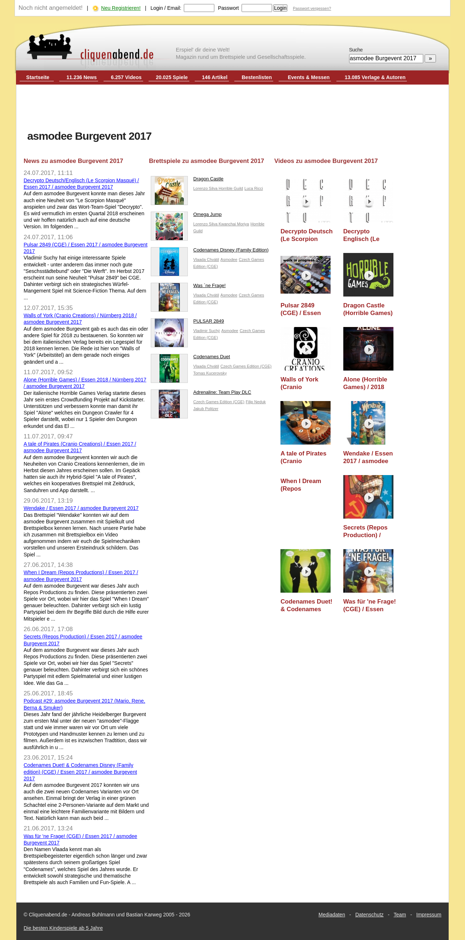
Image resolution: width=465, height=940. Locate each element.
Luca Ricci (253, 188)
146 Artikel (214, 77)
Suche (356, 50)
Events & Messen (308, 77)
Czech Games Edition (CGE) (246, 366)
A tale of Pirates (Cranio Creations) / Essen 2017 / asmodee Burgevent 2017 (303, 457)
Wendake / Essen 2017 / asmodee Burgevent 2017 (81, 508)
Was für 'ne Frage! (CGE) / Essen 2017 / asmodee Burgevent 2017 (369, 605)
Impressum (428, 914)
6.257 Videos (126, 77)
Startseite (37, 77)
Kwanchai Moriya (234, 224)
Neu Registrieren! (121, 8)
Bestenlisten (257, 77)
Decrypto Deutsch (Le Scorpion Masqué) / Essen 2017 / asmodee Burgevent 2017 (306, 235)
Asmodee (229, 259)
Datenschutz (369, 914)
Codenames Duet (190, 358)
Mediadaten (332, 914)
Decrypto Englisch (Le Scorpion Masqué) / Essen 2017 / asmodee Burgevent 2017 (367, 235)
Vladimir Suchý (206, 330)
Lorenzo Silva (206, 188)
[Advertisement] (232, 108)
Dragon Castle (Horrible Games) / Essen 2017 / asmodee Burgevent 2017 (368, 309)
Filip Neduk (256, 402)
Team (400, 914)
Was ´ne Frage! (188, 287)
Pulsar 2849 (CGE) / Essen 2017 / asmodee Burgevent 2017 (303, 309)
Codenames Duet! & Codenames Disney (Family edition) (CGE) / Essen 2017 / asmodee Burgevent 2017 (80, 771)
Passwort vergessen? (312, 8)
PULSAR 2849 (187, 322)
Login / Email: (165, 8)
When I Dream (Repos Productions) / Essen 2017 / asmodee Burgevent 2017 (303, 485)
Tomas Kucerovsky (210, 373)
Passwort (228, 8)
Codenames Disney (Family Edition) (209, 251)
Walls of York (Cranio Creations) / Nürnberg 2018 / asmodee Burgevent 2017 (303, 383)
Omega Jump (186, 216)
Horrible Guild (231, 188)
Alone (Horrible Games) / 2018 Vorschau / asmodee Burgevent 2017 (366, 383)
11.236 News (81, 77)
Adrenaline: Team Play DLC (201, 394)
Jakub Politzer (205, 408)
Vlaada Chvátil (206, 259)
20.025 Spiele (172, 77)
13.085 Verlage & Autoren (375, 77)
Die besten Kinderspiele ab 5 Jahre (63, 928)
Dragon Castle (187, 180)
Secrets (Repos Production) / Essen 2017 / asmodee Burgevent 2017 (366, 531)
